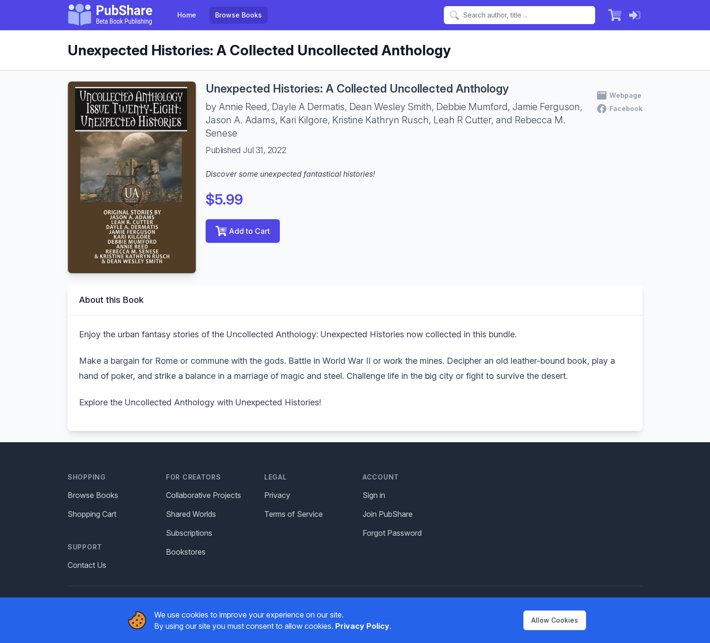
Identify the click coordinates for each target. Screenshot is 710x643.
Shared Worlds (191, 514)
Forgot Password (392, 533)
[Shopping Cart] (614, 15)
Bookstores (186, 552)
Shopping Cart (92, 514)
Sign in (374, 495)
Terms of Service (293, 514)
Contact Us (87, 565)
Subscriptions (189, 533)
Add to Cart (243, 231)
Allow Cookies (554, 620)
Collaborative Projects (203, 495)
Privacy (277, 495)
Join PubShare (388, 514)
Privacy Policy (362, 626)
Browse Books (238, 15)
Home (186, 15)
